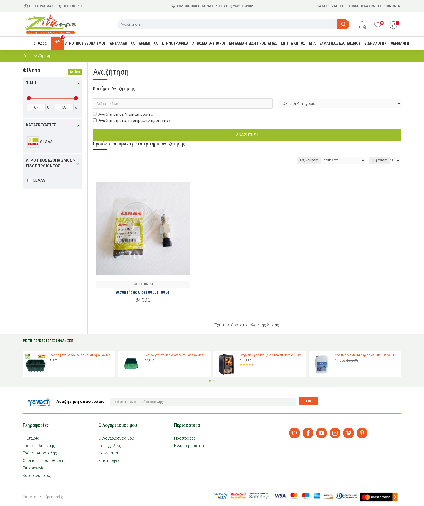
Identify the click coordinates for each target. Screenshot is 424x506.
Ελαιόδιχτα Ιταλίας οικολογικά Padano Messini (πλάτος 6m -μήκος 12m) (176, 355)
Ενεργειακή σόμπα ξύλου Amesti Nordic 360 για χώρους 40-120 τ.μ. (272, 355)
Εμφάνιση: (379, 160)
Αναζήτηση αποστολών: (81, 401)
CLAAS (138, 284)
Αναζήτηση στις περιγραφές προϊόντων (132, 120)
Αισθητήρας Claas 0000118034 (143, 292)
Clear (77, 72)
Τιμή (31, 83)
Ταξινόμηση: (309, 160)
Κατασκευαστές (41, 125)
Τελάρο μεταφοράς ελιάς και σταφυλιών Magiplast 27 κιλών (81, 355)
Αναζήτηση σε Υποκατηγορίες (123, 114)
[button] (210, 381)
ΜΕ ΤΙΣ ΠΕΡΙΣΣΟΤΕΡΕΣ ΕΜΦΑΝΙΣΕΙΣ (48, 341)
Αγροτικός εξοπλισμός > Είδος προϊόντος (50, 163)
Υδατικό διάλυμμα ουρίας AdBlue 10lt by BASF (366, 355)
